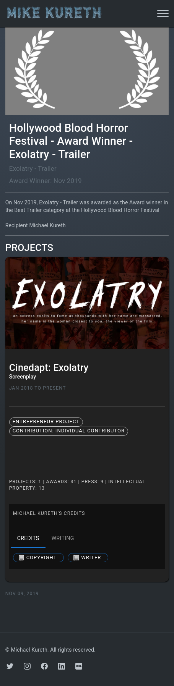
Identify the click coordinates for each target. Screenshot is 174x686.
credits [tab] (28, 538)
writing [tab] (63, 538)
